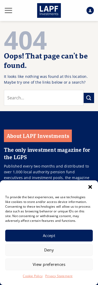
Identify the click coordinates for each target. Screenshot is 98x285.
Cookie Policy (33, 276)
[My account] (90, 10)
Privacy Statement (58, 276)
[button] (90, 187)
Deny (49, 249)
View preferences (49, 264)
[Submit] (89, 98)
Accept (49, 235)
